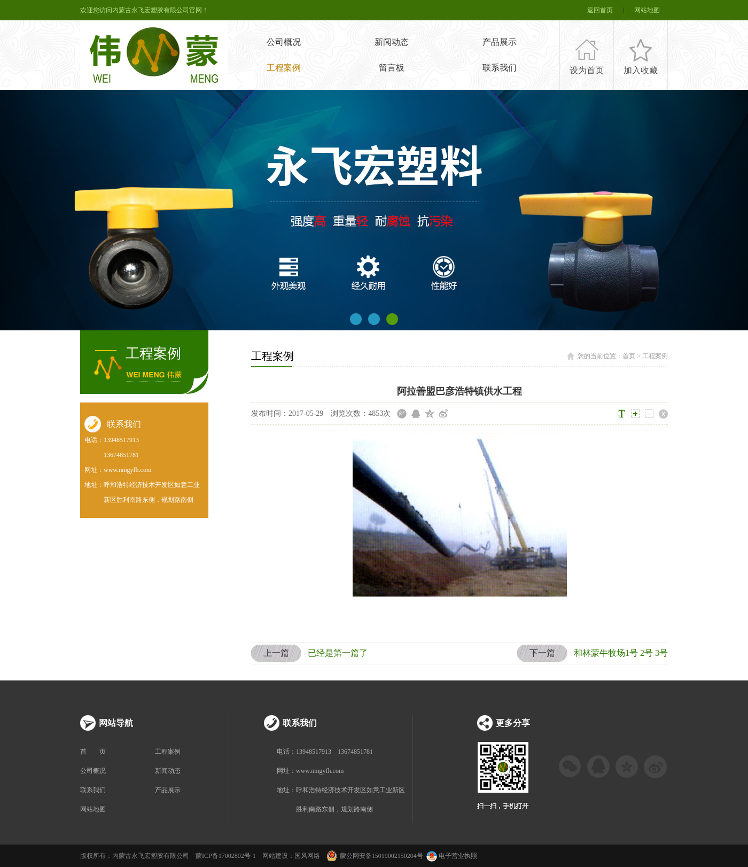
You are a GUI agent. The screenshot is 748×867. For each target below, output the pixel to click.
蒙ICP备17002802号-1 (226, 856)
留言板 (391, 67)
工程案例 (284, 67)
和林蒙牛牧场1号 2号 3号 (592, 653)
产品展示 (499, 42)
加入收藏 (641, 70)
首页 (628, 356)
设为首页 (587, 70)
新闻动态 (392, 42)
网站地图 (647, 10)
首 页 (93, 751)
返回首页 (600, 10)
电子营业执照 (451, 856)
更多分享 (513, 722)
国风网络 (307, 856)
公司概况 (284, 42)
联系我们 (499, 67)
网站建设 (275, 856)
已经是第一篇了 (309, 653)
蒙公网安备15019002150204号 (381, 856)
